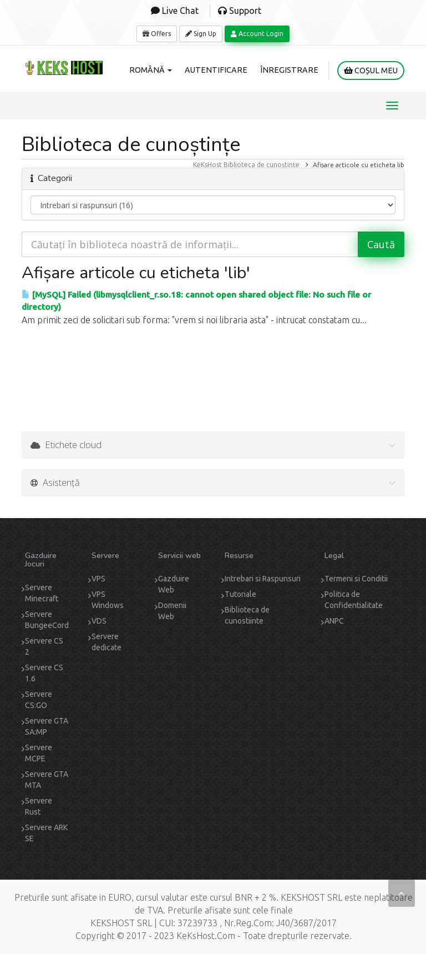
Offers (157, 33)
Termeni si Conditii (356, 578)
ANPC (334, 620)
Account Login (257, 33)
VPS (98, 578)
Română (150, 70)
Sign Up (200, 33)
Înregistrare (289, 70)
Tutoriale (240, 594)
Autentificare (216, 70)
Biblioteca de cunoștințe (262, 164)
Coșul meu (371, 70)
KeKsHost (207, 164)
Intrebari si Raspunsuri (263, 578)
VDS (99, 620)
